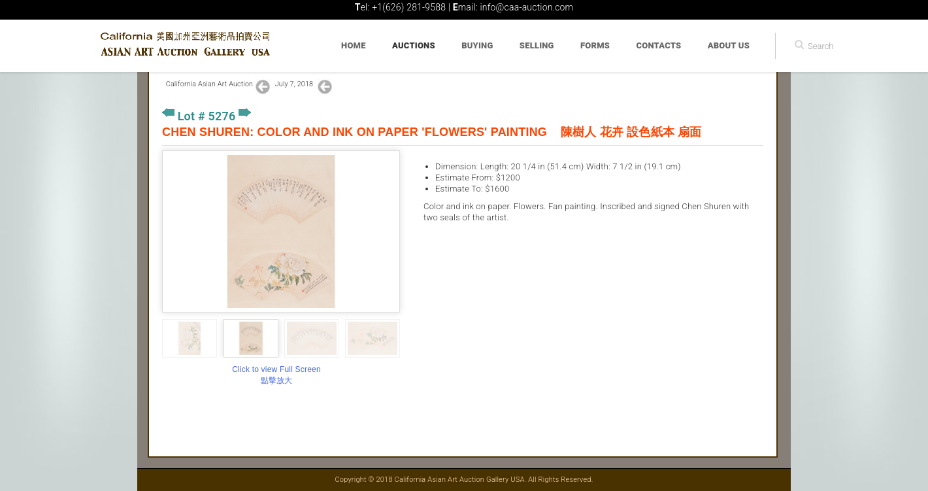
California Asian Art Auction (209, 84)
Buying (477, 45)
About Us (729, 45)
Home (353, 45)
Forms (595, 45)
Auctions (413, 45)
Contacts (659, 45)
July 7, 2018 (295, 84)
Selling (537, 45)
